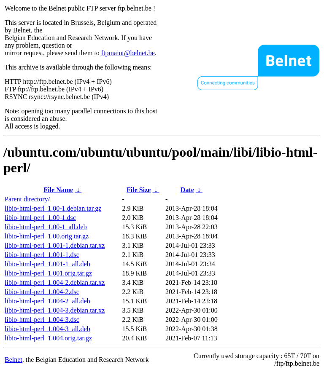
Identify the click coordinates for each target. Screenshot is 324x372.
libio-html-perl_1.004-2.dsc (42, 291)
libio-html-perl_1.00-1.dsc (40, 217)
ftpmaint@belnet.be (128, 52)
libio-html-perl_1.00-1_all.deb (46, 226)
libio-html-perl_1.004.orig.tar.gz (48, 338)
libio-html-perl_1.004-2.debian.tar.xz (55, 282)
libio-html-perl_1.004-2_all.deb (47, 301)
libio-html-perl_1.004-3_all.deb (47, 328)
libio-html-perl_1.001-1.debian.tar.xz (55, 245)
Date (187, 189)
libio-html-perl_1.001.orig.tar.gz (48, 273)
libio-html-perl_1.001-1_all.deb (47, 264)
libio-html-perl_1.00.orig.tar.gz (47, 236)
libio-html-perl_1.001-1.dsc (42, 254)
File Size (139, 189)
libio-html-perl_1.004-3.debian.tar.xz (55, 310)
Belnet (13, 359)
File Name (58, 189)
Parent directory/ (27, 199)
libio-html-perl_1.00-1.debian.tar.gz (53, 208)
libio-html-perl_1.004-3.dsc (42, 319)
